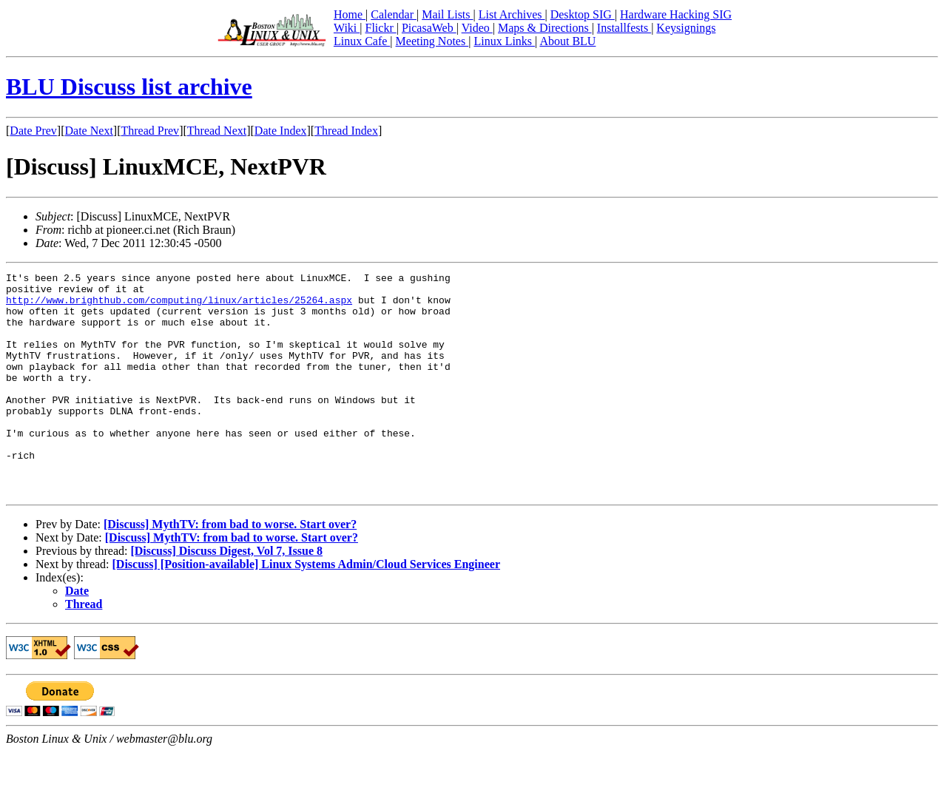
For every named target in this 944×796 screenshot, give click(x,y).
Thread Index (346, 130)
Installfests (624, 27)
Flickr (380, 27)
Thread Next (216, 130)
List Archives (512, 14)
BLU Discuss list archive (129, 86)
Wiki (347, 27)
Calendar (394, 14)
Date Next (89, 130)
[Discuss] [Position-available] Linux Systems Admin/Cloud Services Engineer (306, 608)
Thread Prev (150, 130)
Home (349, 14)
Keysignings (685, 27)
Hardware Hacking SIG (676, 14)
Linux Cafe (362, 41)
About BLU (567, 41)
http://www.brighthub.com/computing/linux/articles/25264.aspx (179, 306)
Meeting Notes (432, 41)
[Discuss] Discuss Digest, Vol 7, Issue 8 (226, 595)
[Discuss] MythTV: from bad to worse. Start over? (230, 568)
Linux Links (504, 41)
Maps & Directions (545, 27)
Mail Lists (447, 14)
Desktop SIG (582, 14)
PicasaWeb (429, 27)
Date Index (280, 130)
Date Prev (33, 130)
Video (477, 27)
